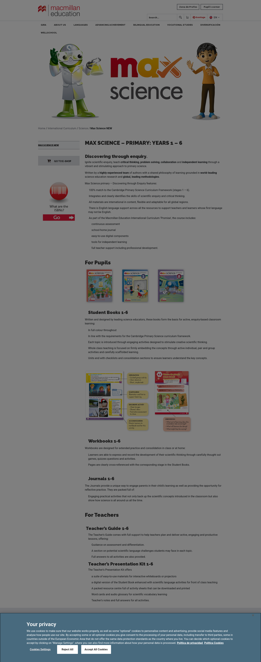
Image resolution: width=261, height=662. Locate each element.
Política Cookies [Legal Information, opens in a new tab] (214, 646)
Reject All (67, 653)
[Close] (253, 618)
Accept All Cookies (96, 653)
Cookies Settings (40, 653)
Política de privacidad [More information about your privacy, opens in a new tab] (190, 646)
